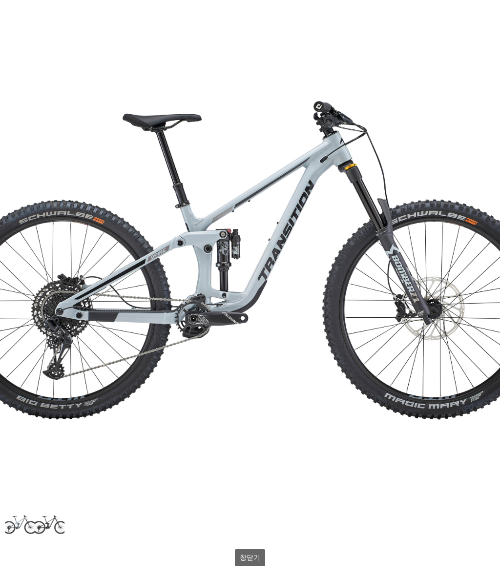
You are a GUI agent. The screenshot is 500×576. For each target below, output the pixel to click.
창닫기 (250, 557)
